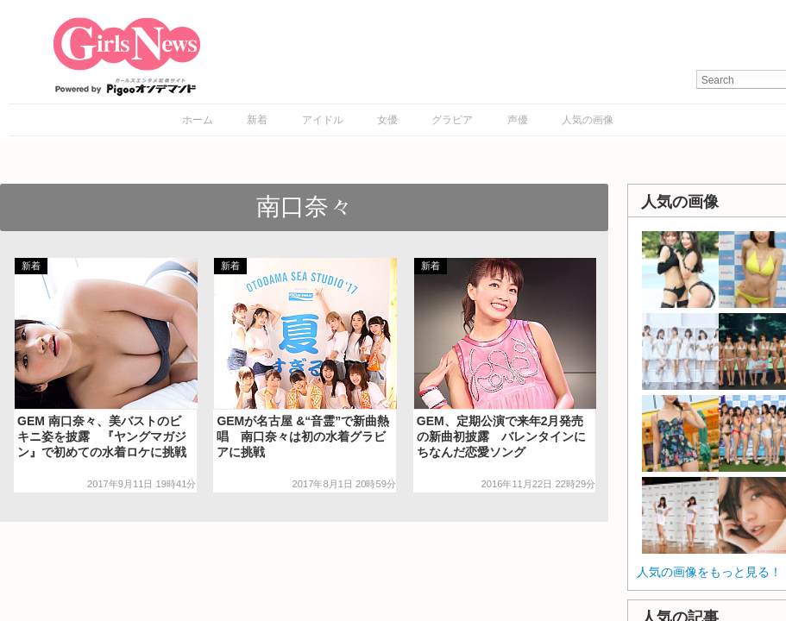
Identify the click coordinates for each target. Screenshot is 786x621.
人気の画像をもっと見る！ (709, 572)
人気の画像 (587, 120)
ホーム (197, 120)
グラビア (452, 120)
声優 (517, 120)
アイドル (322, 120)
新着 (257, 120)
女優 (387, 120)
